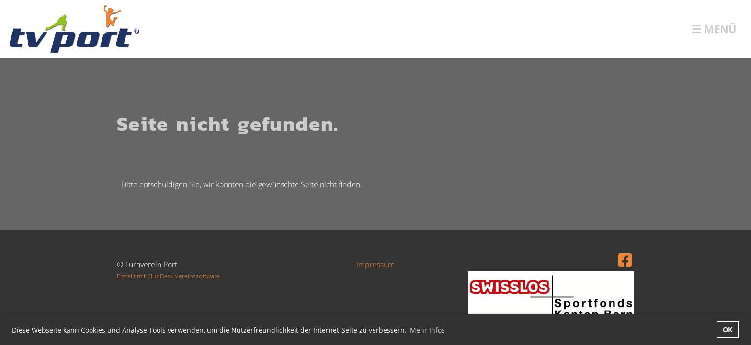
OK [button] (727, 329)
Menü (714, 29)
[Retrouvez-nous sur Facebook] (625, 260)
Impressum (375, 264)
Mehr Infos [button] (427, 329)
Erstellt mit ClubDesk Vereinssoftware (168, 276)
